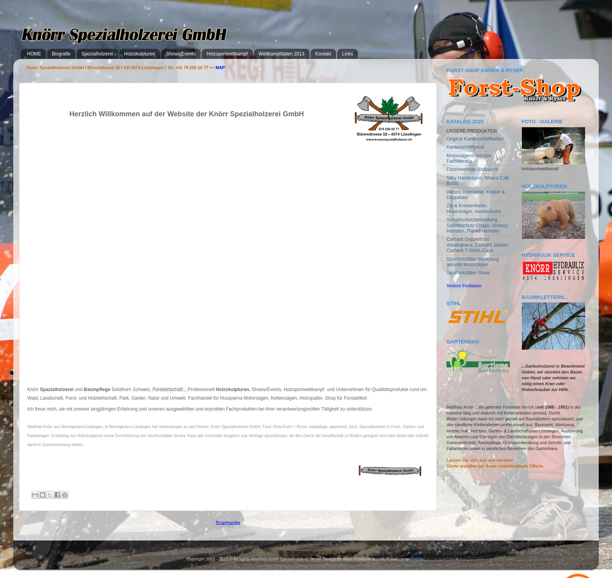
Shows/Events (181, 54)
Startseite (227, 522)
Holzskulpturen (139, 54)
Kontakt (323, 54)
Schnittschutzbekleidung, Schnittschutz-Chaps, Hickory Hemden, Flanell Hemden (477, 225)
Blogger (417, 559)
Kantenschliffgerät (465, 147)
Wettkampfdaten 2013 (281, 54)
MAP (220, 67)
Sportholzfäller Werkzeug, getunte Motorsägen (473, 261)
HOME (34, 54)
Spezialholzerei (97, 54)
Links (347, 54)
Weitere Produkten (464, 285)
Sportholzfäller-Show (468, 273)
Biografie (61, 54)
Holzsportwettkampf (226, 54)
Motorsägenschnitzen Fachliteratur (469, 158)
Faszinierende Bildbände (472, 169)
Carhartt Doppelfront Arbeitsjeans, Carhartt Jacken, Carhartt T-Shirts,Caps (478, 245)
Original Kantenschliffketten (475, 139)
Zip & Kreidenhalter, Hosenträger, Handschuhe (474, 208)
